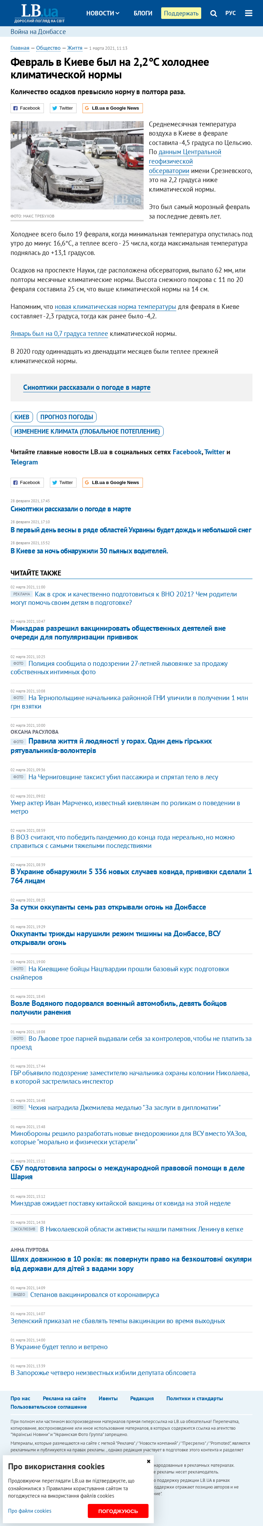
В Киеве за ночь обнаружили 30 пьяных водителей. (89, 550)
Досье (138, 39)
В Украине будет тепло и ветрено (59, 1346)
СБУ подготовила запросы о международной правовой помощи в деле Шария (128, 1172)
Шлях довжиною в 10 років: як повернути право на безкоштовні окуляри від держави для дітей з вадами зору (131, 1263)
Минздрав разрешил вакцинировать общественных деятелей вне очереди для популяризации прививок (118, 632)
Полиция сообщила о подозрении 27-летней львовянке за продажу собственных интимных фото (119, 667)
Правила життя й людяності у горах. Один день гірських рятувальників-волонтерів (111, 745)
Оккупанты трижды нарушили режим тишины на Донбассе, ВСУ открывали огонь (116, 937)
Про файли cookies (29, 1510)
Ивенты (108, 1398)
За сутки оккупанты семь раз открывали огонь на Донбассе (108, 907)
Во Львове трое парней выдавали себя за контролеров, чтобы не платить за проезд (131, 1042)
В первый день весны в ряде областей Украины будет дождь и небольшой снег (131, 529)
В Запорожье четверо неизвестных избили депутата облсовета (103, 1372)
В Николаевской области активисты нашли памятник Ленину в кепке (127, 1229)
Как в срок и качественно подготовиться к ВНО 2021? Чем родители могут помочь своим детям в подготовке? (124, 598)
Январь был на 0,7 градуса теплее (59, 333)
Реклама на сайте (64, 1398)
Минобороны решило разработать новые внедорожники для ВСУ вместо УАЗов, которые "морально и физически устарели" (128, 1137)
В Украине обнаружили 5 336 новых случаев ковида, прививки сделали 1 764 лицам (131, 875)
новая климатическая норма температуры (115, 306)
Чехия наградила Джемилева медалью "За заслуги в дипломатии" (116, 1107)
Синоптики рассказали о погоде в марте (87, 387)
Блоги (143, 13)
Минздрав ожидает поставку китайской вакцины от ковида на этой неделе (121, 1203)
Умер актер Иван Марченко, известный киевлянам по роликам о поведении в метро (125, 807)
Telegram (24, 462)
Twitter (214, 451)
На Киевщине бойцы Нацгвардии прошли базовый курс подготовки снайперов (120, 973)
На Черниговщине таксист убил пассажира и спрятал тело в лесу (114, 776)
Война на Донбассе (38, 31)
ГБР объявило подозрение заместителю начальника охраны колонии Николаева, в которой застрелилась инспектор (130, 1077)
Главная (20, 47)
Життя (75, 47)
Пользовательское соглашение (49, 1406)
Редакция (142, 1398)
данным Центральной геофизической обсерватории (185, 160)
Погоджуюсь (118, 1511)
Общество (48, 47)
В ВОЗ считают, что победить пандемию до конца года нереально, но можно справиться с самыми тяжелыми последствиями (123, 841)
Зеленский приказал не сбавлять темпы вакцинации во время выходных (118, 1320)
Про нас (20, 1398)
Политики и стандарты (194, 1398)
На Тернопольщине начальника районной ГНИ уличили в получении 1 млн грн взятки (129, 702)
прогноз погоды (66, 417)
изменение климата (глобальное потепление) (87, 431)
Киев (21, 417)
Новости (102, 13)
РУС (230, 13)
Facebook (187, 451)
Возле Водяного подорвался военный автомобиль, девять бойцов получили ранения (119, 1007)
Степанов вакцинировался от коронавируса (85, 1294)
